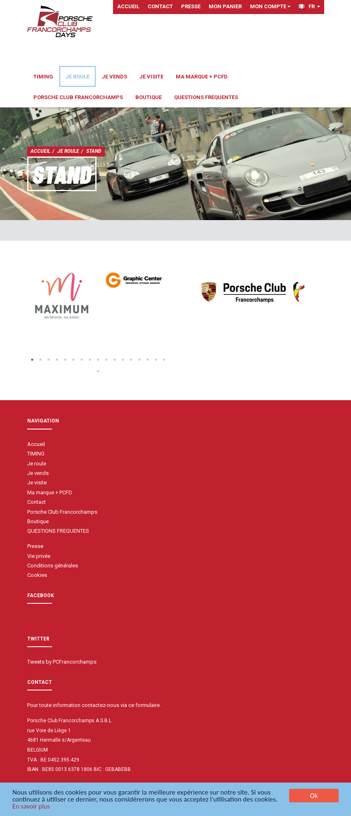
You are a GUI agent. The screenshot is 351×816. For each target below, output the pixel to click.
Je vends (114, 77)
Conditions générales (52, 565)
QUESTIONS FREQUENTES (206, 97)
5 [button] (65, 360)
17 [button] (164, 360)
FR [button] (309, 6)
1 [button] (32, 360)
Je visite (151, 77)
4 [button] (57, 360)
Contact (160, 6)
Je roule (78, 77)
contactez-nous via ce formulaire (121, 705)
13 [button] (131, 360)
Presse (190, 6)
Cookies (37, 575)
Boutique (148, 97)
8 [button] (90, 360)
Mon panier (225, 6)
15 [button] (148, 360)
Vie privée (38, 556)
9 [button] (98, 360)
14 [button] (139, 360)
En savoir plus (31, 807)
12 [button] (123, 360)
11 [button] (115, 360)
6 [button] (73, 360)
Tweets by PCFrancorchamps (62, 662)
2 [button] (40, 360)
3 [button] (49, 360)
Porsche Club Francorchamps (78, 97)
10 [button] (106, 360)
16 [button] (156, 360)
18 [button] (98, 371)
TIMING (43, 77)
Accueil (128, 6)
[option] (63, 296)
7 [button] (82, 360)
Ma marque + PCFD (202, 77)
